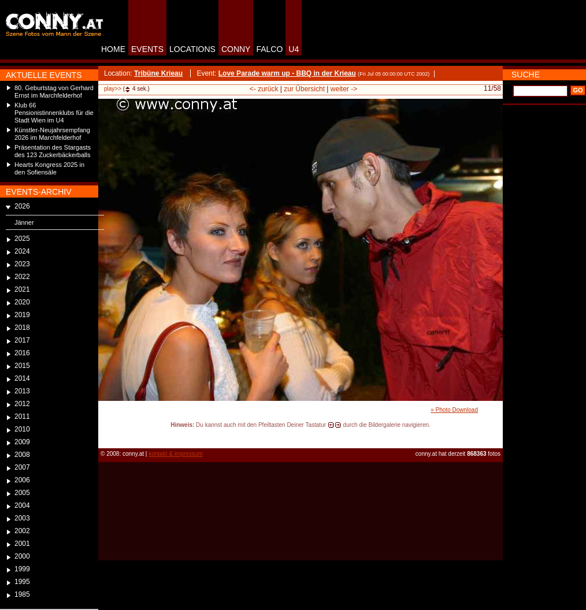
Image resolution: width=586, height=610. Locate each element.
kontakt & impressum (175, 454)
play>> (112, 88)
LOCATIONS (192, 49)
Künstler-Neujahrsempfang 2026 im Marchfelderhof (52, 134)
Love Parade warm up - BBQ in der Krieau (287, 73)
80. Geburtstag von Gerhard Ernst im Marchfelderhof (54, 91)
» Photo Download (454, 410)
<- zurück (264, 89)
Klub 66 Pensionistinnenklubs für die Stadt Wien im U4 (54, 113)
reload (107, 436)
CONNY (236, 49)
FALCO (269, 49)
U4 (293, 49)
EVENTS (147, 49)
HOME (113, 49)
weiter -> (344, 89)
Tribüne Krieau (158, 73)
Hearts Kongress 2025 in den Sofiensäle (49, 168)
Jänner (24, 222)
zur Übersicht (304, 89)
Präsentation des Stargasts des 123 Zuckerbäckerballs (52, 151)
